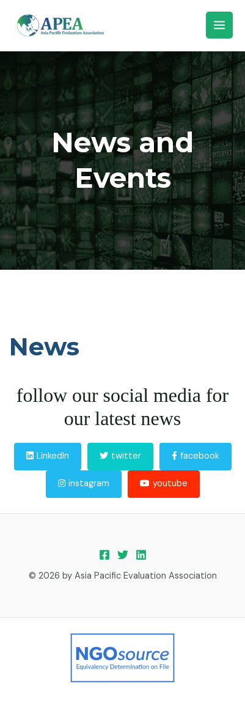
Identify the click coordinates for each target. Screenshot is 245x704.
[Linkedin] (141, 554)
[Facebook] (104, 554)
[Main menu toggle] (219, 25)
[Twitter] (122, 554)
